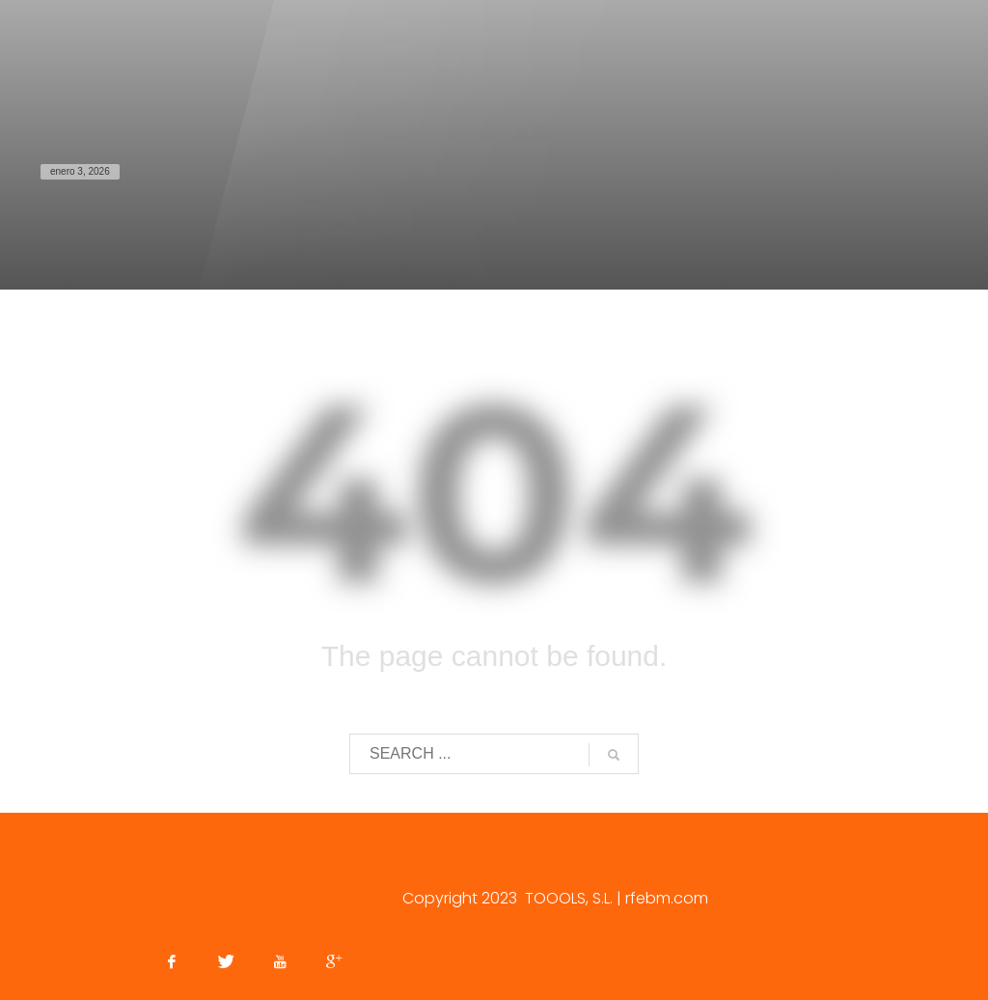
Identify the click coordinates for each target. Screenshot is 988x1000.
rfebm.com (666, 898)
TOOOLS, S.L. (569, 898)
